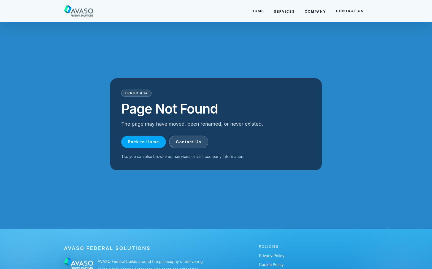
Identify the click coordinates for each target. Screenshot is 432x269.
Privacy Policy (272, 255)
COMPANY (315, 11)
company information (224, 156)
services (182, 156)
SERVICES (284, 11)
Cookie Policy (271, 264)
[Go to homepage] (78, 11)
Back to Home (143, 141)
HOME (258, 11)
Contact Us (188, 141)
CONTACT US (350, 11)
